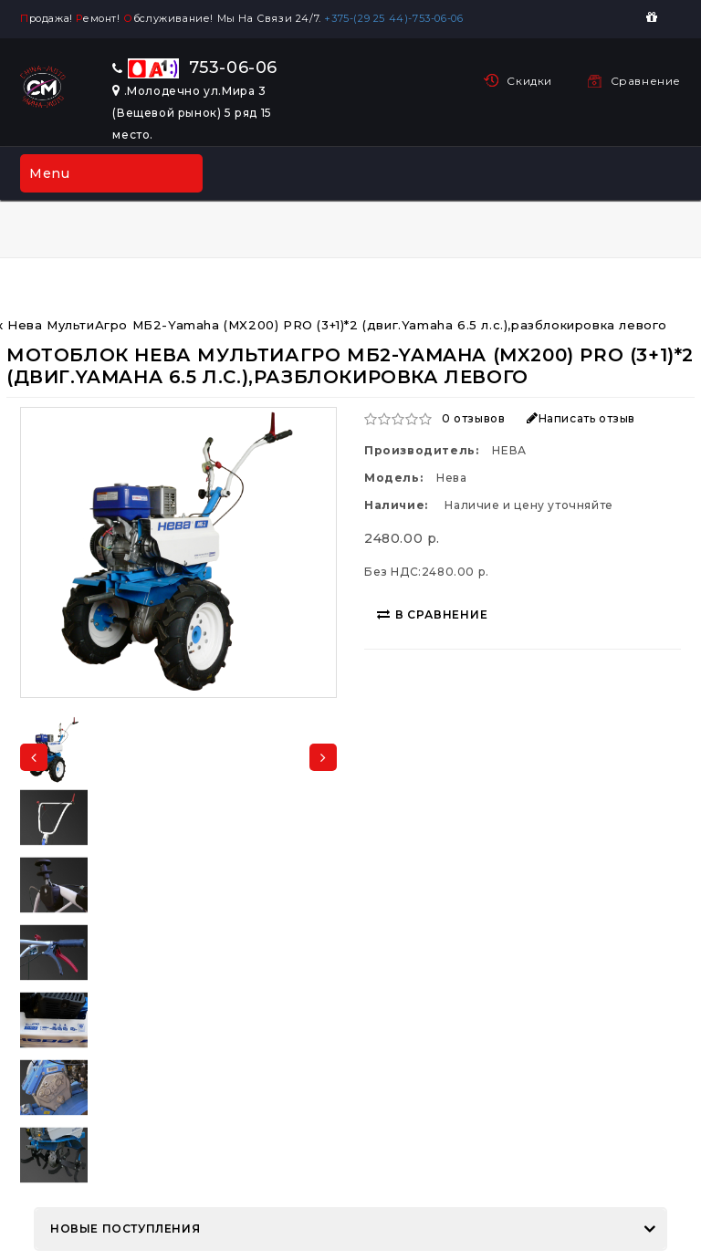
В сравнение (432, 614)
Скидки (529, 81)
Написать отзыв (581, 418)
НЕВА (509, 450)
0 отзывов (473, 418)
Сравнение (646, 81)
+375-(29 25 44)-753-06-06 (397, 18)
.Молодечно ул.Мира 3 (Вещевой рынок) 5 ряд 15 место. (191, 112)
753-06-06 (194, 67)
